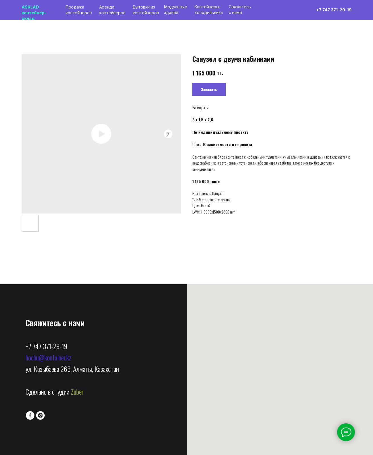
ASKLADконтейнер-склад (34, 13)
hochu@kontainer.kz (48, 357)
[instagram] (40, 415)
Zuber (77, 391)
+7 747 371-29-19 (46, 346)
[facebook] (30, 415)
